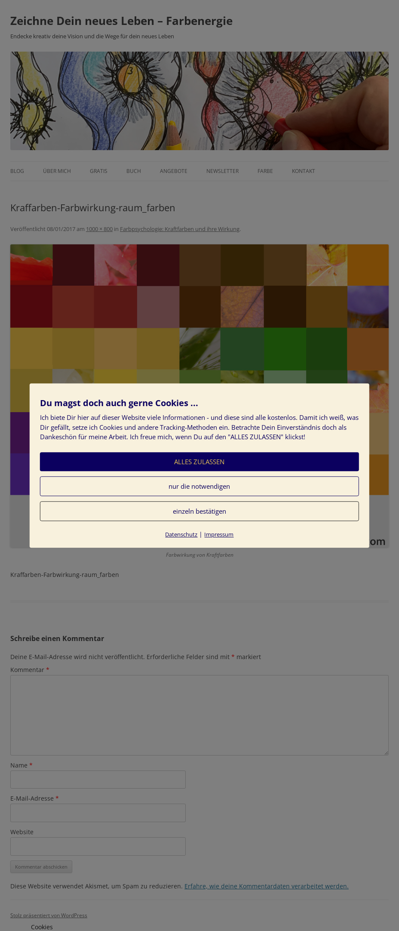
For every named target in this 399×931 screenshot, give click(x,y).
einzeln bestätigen (199, 511)
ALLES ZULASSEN (199, 461)
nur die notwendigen (199, 486)
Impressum (218, 534)
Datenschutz (181, 534)
